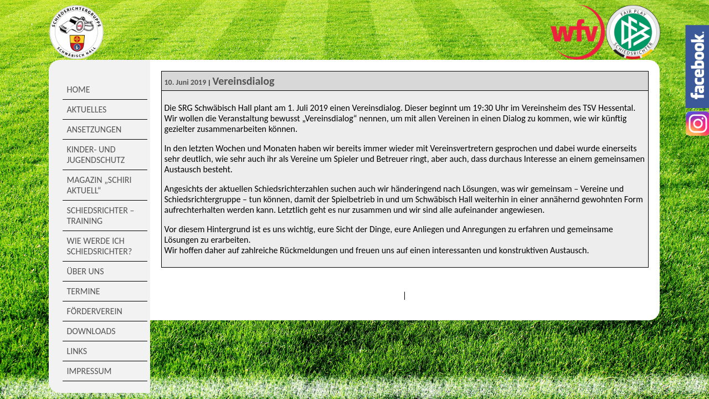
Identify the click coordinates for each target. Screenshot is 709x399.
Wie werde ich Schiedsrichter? (99, 246)
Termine (83, 291)
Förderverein (94, 311)
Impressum (89, 371)
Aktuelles (87, 109)
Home (78, 89)
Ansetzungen (94, 129)
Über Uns (85, 271)
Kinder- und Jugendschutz (96, 154)
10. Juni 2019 (186, 82)
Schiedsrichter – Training (101, 215)
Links (77, 351)
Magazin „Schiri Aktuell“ (99, 185)
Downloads (91, 331)
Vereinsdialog (243, 81)
